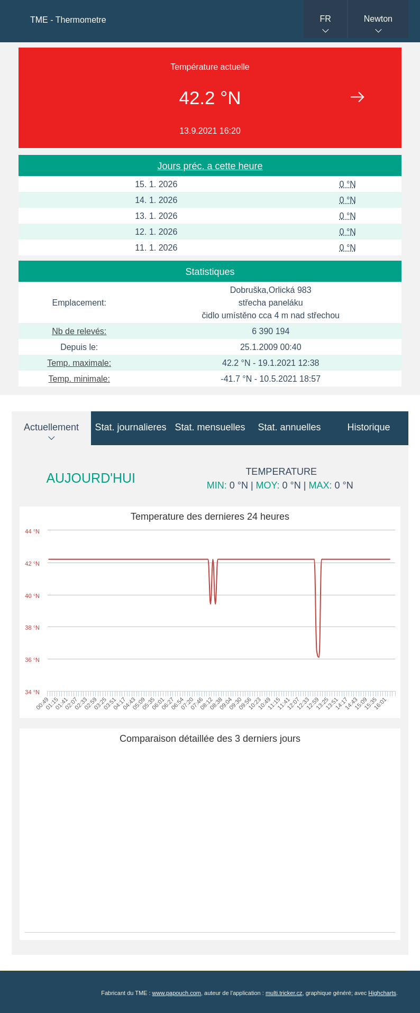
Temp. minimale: (78, 378)
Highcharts (382, 993)
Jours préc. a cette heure (209, 166)
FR (325, 18)
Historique (368, 427)
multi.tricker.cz (284, 993)
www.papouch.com (176, 993)
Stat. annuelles (289, 427)
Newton (378, 18)
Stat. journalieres (130, 427)
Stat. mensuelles (210, 427)
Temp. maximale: (79, 362)
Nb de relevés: (79, 331)
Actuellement (51, 427)
